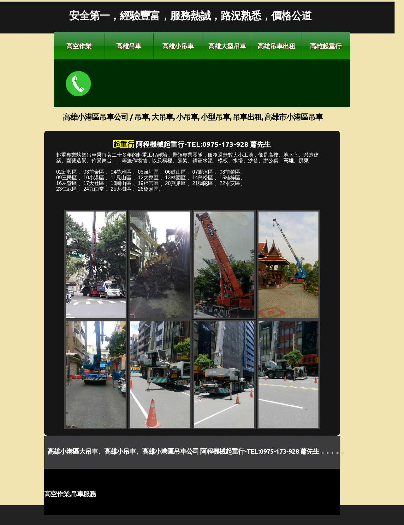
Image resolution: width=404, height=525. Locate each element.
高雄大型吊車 (227, 46)
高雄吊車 (128, 46)
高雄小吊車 (178, 46)
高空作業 (79, 46)
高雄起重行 (326, 46)
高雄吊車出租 (276, 46)
